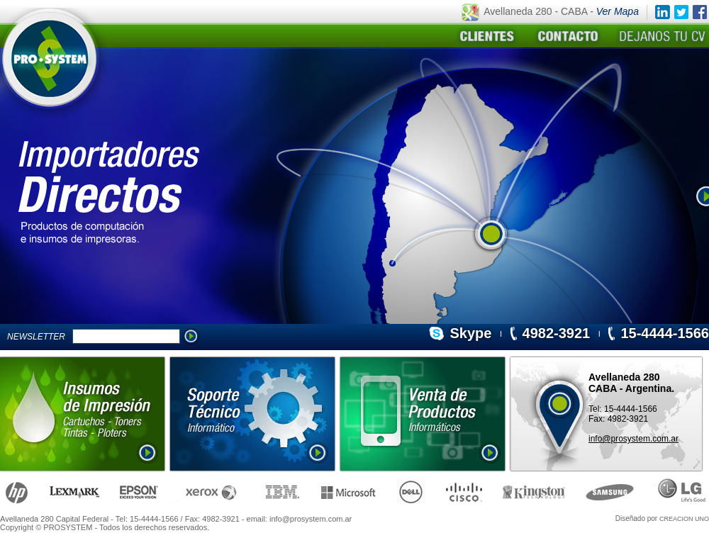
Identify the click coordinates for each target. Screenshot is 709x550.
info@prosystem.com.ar (633, 439)
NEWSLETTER (38, 337)
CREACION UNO (684, 518)
